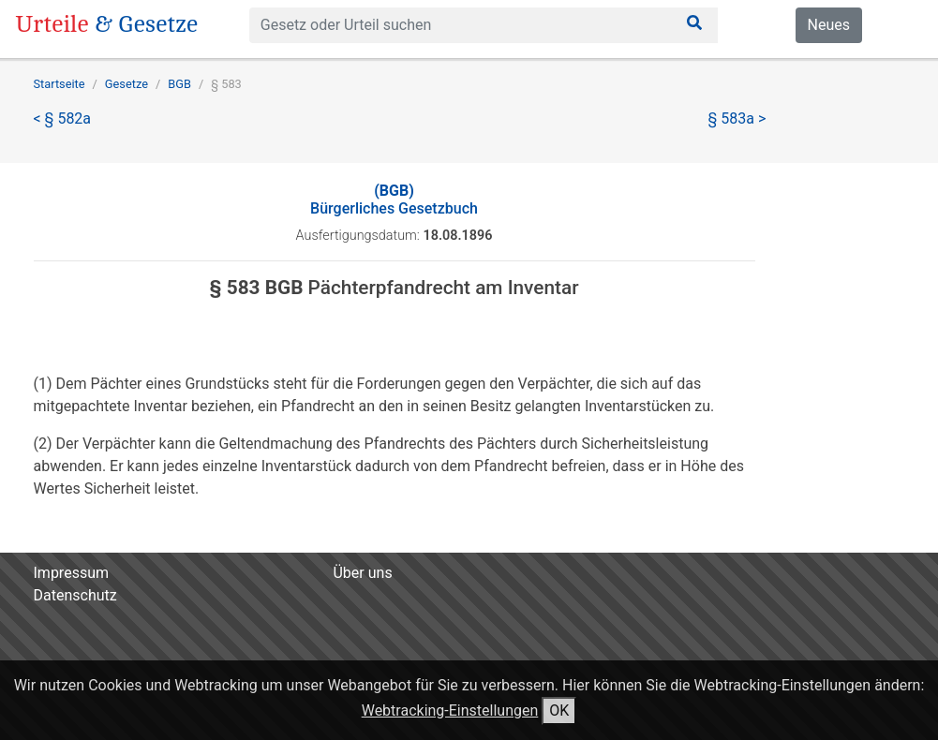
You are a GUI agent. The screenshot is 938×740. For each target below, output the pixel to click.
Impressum (72, 573)
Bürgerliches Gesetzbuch (394, 199)
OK (559, 710)
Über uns (362, 573)
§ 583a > (737, 118)
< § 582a (63, 118)
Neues (829, 25)
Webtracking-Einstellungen (450, 710)
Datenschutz (75, 595)
